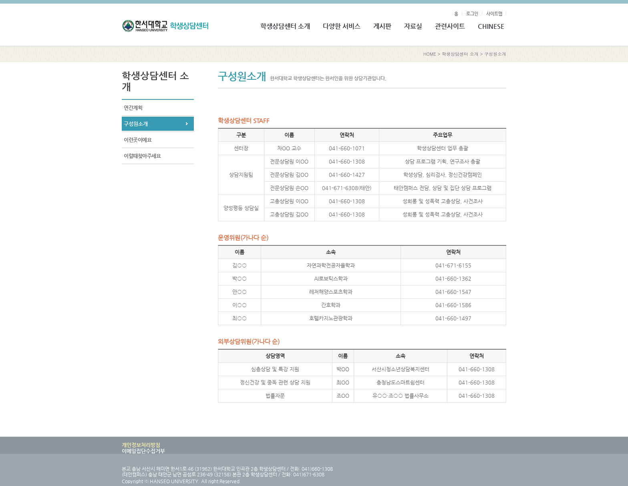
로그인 (472, 13)
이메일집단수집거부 (143, 451)
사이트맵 (494, 13)
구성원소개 (495, 54)
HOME (429, 54)
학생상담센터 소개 (460, 54)
